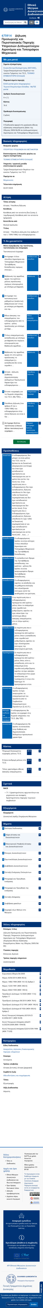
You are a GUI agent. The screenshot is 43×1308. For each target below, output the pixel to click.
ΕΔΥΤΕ (26, 1156)
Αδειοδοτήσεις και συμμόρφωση (16, 1076)
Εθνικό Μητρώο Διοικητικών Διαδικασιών (34, 10)
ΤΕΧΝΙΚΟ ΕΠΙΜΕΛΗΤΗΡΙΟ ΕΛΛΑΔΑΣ (18, 159)
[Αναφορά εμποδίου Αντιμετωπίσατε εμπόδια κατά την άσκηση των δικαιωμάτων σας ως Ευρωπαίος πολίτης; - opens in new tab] (21, 1221)
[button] (17, 1304)
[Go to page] (25, 22)
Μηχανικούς (8, 180)
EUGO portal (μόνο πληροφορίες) (16, 84)
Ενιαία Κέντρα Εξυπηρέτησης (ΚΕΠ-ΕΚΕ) (19, 68)
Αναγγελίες (8, 1049)
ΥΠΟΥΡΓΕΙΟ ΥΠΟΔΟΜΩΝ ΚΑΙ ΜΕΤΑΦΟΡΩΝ (20, 149)
